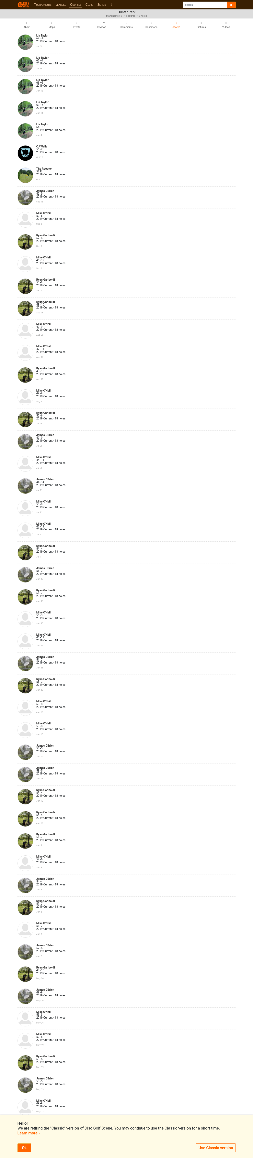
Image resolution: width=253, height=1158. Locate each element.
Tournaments (43, 4)
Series (101, 4)
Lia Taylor (42, 35)
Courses (76, 4)
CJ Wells (41, 146)
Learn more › (28, 1133)
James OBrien (45, 191)
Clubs (89, 4)
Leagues (60, 4)
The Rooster (44, 168)
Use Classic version (216, 1147)
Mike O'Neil (43, 213)
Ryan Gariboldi (45, 235)
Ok (24, 1147)
